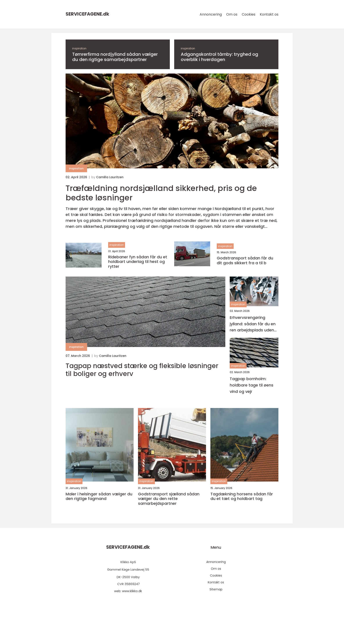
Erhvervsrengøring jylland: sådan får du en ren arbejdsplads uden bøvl (253, 324)
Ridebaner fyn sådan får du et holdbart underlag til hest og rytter (137, 262)
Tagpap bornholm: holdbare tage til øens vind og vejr (251, 385)
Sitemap (216, 589)
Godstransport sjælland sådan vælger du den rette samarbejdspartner (168, 499)
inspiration (79, 48)
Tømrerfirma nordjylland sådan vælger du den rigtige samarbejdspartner (115, 57)
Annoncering (211, 14)
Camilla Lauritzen (110, 177)
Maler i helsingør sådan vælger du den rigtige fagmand (99, 496)
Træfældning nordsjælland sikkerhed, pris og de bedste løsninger (161, 192)
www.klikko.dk (132, 591)
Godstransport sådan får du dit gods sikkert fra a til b (245, 260)
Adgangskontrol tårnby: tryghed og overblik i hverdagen (219, 57)
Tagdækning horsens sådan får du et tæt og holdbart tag (241, 496)
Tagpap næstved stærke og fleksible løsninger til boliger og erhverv (142, 370)
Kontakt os (269, 14)
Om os (231, 14)
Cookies (248, 14)
